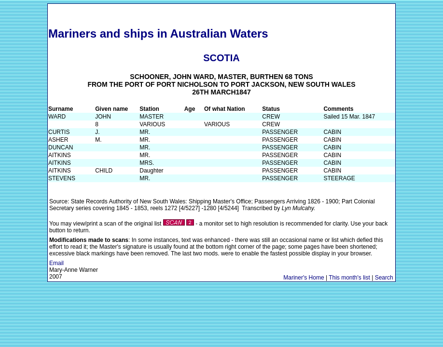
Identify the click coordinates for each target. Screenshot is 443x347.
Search (384, 277)
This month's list (349, 277)
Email (56, 263)
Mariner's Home (303, 277)
